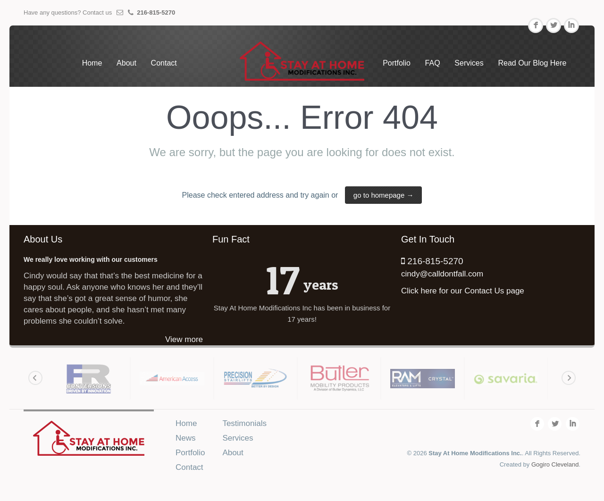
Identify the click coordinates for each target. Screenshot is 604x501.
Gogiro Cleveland (555, 464)
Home (92, 63)
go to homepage (383, 195)
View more (184, 339)
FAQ (432, 63)
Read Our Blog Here (532, 63)
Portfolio (397, 63)
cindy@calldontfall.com (442, 273)
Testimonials (244, 423)
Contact (164, 63)
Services (468, 63)
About (126, 63)
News (186, 438)
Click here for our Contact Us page (462, 290)
